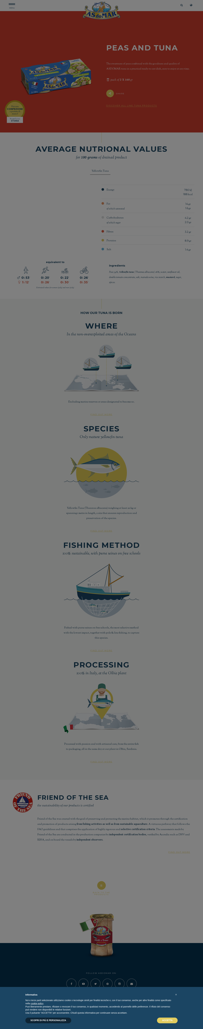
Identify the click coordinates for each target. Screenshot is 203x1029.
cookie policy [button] (37, 1003)
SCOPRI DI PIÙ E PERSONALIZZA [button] (48, 1020)
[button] (176, 994)
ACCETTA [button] (167, 1020)
